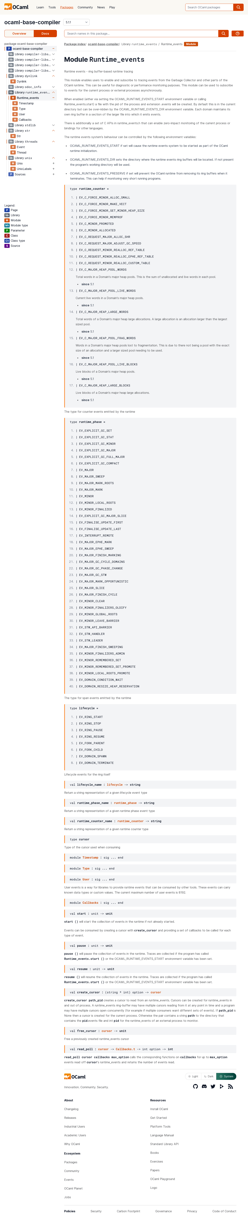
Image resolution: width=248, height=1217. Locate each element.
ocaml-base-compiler (32, 22)
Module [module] (191, 44)
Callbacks (25, 119)
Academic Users (75, 1135)
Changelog (71, 1109)
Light (193, 1076)
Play (112, 7)
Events (69, 1179)
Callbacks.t (125, 1049)
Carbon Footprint (128, 1211)
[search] (238, 7)
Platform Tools (160, 1126)
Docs (45, 33)
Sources (20, 174)
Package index (74, 44)
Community (85, 7)
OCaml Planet (73, 1188)
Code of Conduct (224, 1211)
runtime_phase (125, 803)
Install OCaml (159, 1109)
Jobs (67, 1197)
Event (21, 147)
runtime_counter (130, 821)
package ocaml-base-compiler (25, 44)
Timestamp (26, 103)
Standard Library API (164, 1144)
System (226, 1076)
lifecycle (115, 784)
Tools (52, 7)
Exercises (156, 1161)
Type (22, 109)
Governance (163, 1211)
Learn (40, 7)
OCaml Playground (162, 1179)
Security (96, 1211)
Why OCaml (72, 1144)
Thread (21, 152)
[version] (76, 22)
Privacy (192, 1211)
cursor (156, 992)
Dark (208, 1076)
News (101, 7)
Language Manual (162, 1135)
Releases (70, 1118)
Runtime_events (28, 98)
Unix (20, 163)
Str (19, 136)
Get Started (158, 1118)
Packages (66, 7)
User (22, 114)
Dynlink (21, 81)
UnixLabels (24, 169)
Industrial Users (74, 1126)
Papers (155, 1170)
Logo (153, 1187)
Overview (19, 33)
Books (154, 1153)
